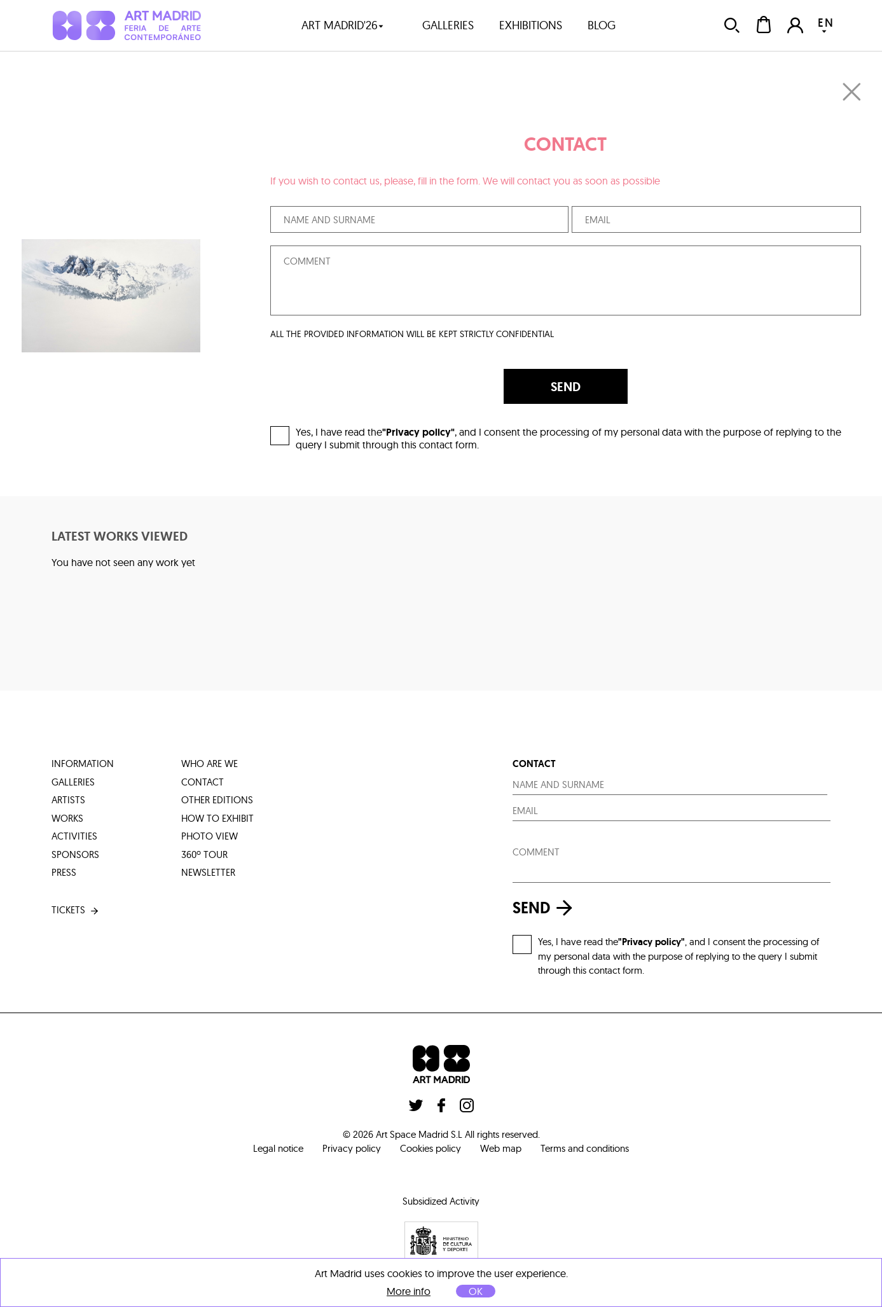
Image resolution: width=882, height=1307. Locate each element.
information (83, 763)
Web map (500, 1148)
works (67, 818)
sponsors (75, 854)
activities (74, 836)
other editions (217, 800)
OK (476, 1291)
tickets (76, 910)
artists (68, 800)
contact (202, 782)
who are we (209, 763)
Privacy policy (351, 1148)
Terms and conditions (585, 1148)
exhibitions (530, 25)
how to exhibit (217, 818)
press (64, 872)
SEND (566, 386)
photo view (209, 836)
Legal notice (278, 1148)
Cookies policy (430, 1148)
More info (409, 1291)
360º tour (204, 854)
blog (602, 25)
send (546, 908)
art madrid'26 (342, 25)
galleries (448, 25)
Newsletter (208, 872)
